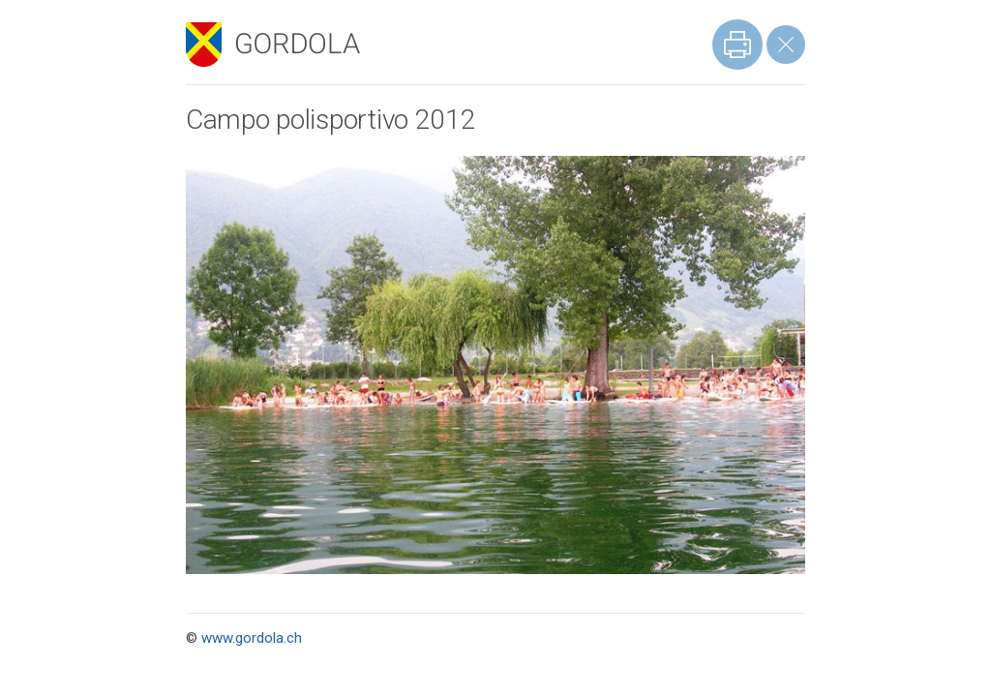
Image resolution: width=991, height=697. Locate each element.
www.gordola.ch (251, 638)
